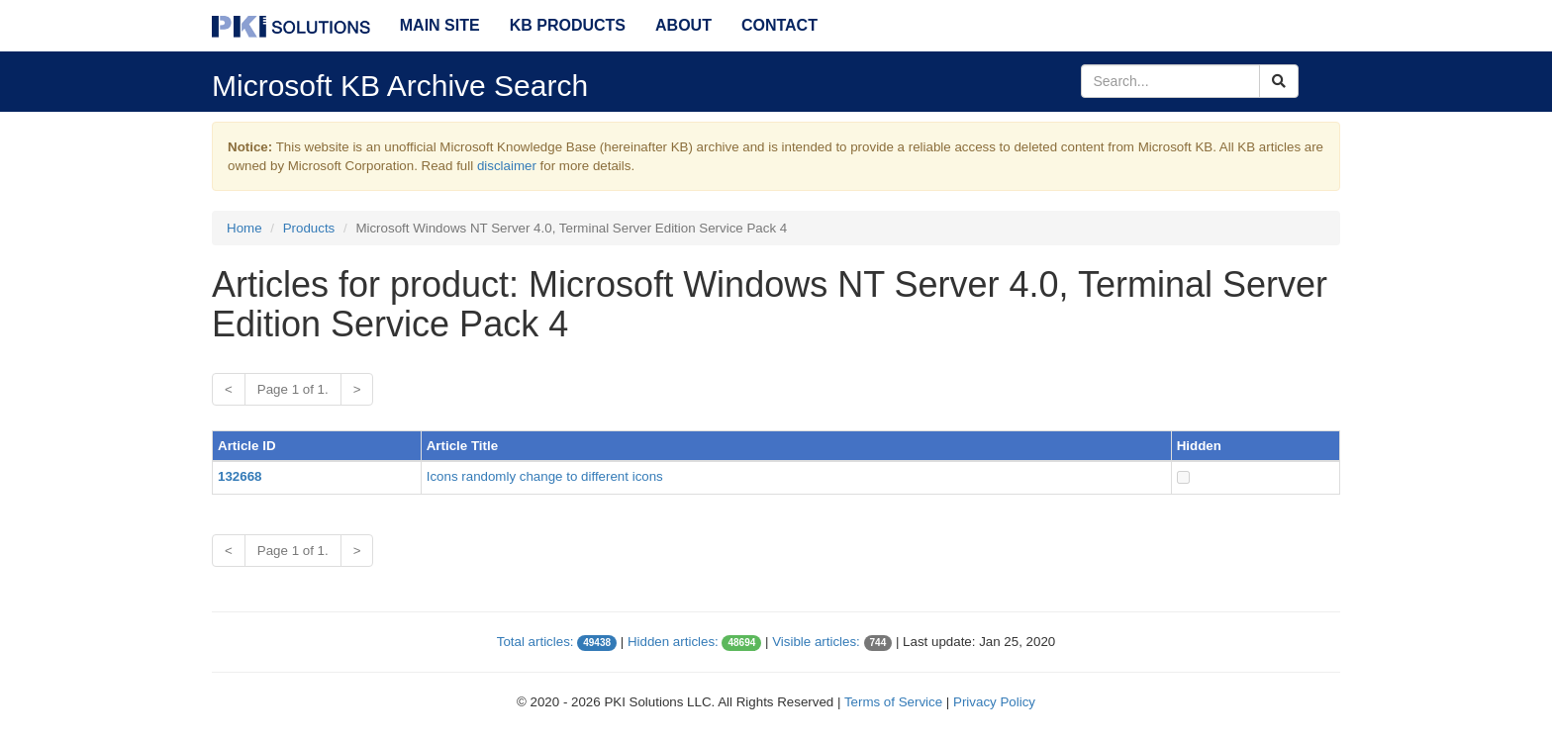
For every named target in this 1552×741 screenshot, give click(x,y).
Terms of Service (893, 702)
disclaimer (506, 165)
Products (309, 228)
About (683, 25)
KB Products (568, 25)
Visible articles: (816, 641)
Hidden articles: (673, 641)
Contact (779, 25)
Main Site (440, 25)
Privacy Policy (994, 702)
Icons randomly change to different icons (545, 476)
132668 (239, 476)
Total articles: (535, 641)
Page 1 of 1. (293, 389)
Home (244, 228)
